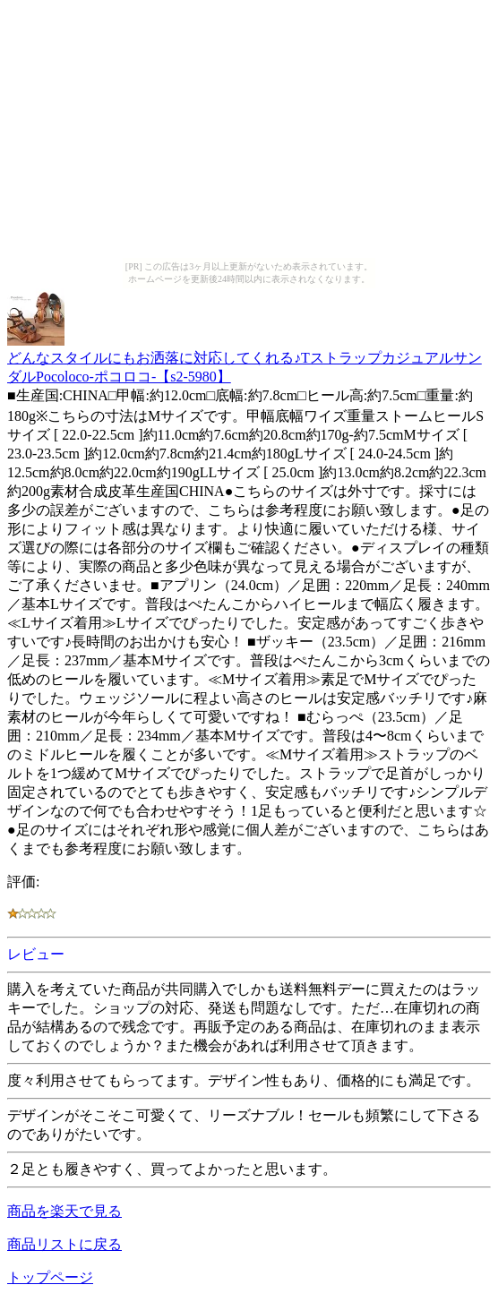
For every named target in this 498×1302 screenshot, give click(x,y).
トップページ (50, 1277)
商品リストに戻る (64, 1244)
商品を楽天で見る (64, 1211)
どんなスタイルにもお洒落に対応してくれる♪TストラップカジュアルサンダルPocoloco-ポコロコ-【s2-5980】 (244, 358)
